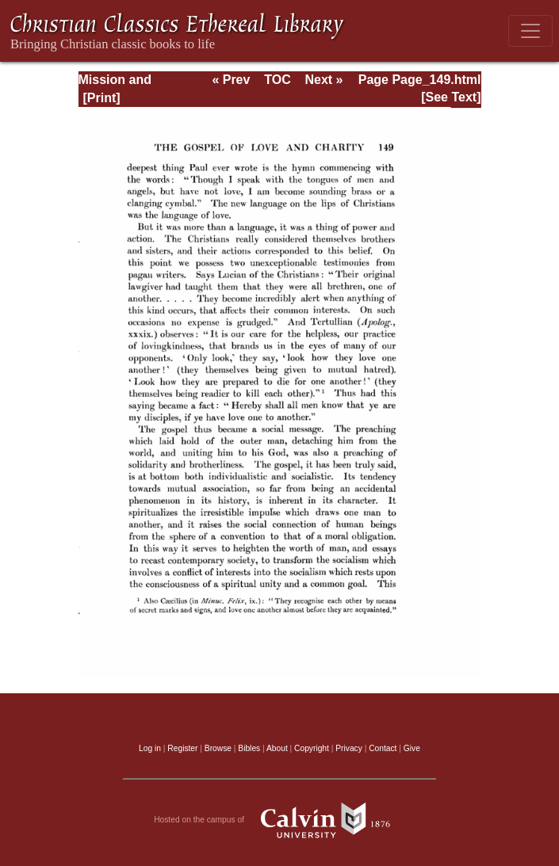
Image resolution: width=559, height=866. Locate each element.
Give (412, 748)
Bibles (249, 748)
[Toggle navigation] (530, 31)
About (277, 748)
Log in (150, 748)
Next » (323, 79)
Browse (218, 748)
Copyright (311, 748)
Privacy (348, 748)
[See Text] (451, 97)
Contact (382, 748)
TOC (277, 79)
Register (182, 748)
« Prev (231, 79)
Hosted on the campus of (279, 820)
